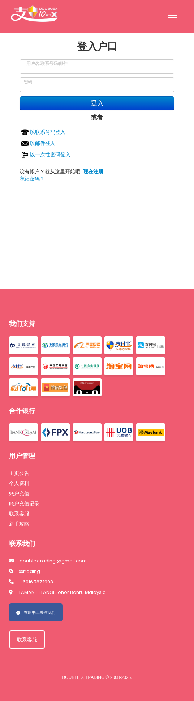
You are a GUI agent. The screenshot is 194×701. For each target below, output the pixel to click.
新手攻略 (19, 523)
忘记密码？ (32, 179)
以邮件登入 (38, 143)
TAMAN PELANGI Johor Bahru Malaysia (57, 592)
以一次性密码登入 (45, 154)
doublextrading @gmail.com (48, 560)
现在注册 (93, 171)
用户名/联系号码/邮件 (47, 62)
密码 (27, 80)
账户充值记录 (24, 503)
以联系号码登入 (43, 132)
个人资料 (19, 483)
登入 (97, 103)
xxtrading (24, 571)
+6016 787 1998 (31, 581)
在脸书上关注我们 (36, 612)
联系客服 (19, 513)
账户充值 (19, 493)
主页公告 (19, 473)
